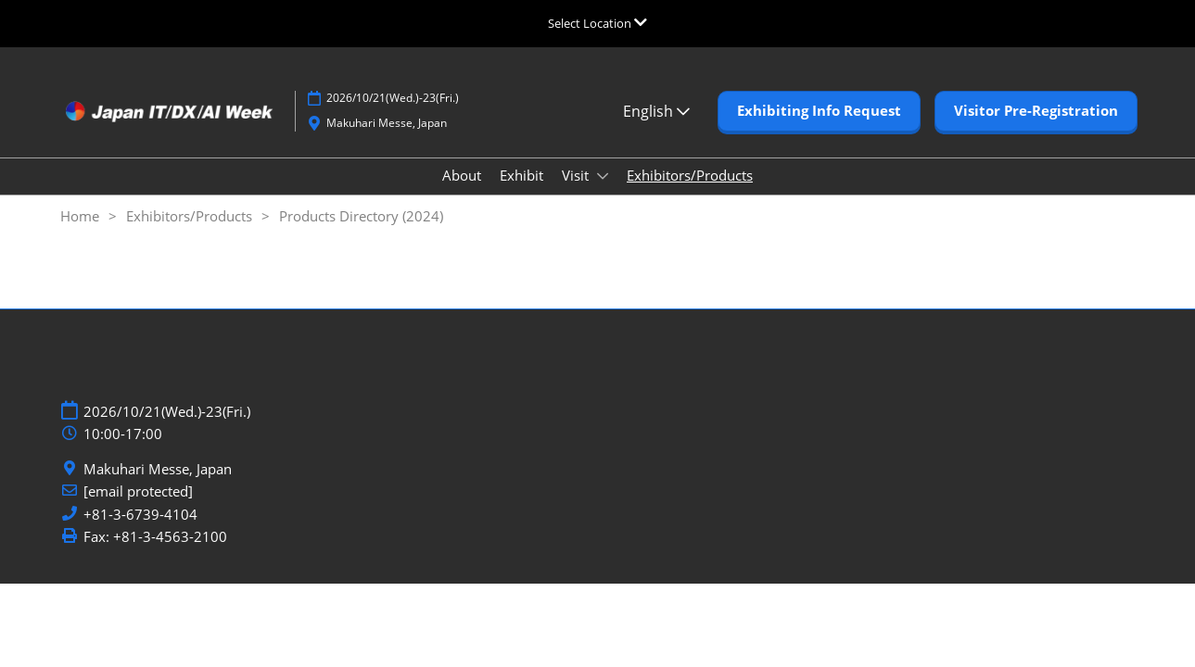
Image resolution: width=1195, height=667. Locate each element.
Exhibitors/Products (690, 175)
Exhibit (521, 175)
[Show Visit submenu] (602, 176)
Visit (577, 175)
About (461, 175)
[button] (819, 111)
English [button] (656, 111)
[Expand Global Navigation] (597, 23)
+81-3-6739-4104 (140, 514)
